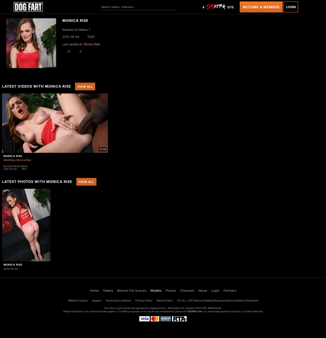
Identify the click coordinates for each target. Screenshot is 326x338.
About (202, 291)
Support (96, 300)
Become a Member (261, 7)
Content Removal (253, 311)
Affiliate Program (78, 300)
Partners (230, 291)
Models (156, 291)
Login (291, 7)
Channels (187, 291)
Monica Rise (92, 44)
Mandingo (9, 160)
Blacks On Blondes (16, 166)
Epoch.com (82, 311)
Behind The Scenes (131, 291)
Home (94, 291)
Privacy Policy (143, 300)
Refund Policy (165, 300)
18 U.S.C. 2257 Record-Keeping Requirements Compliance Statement (217, 300)
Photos (171, 291)
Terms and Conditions (118, 300)
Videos (108, 291)
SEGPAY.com (195, 311)
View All (85, 86)
